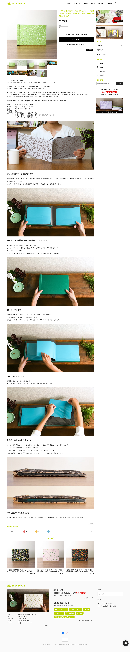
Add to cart (76, 39)
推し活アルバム (101, 54)
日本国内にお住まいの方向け (76, 44)
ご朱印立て (99, 50)
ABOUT (86, 3)
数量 (60, 25)
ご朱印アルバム (101, 45)
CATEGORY (77, 3)
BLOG (93, 3)
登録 (119, 83)
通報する (91, 523)
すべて (13, 531)
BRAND (109, 3)
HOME (69, 3)
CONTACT (101, 3)
